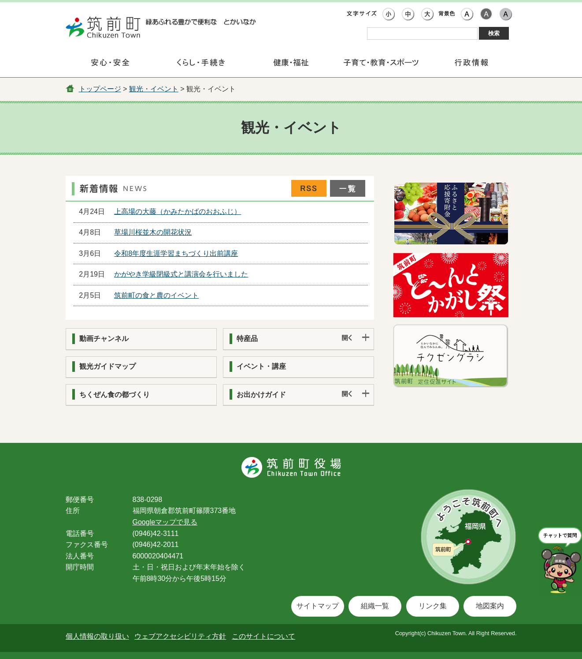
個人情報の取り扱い (97, 636)
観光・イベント (153, 89)
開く (355, 338)
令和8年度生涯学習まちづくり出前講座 (176, 253)
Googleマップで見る (165, 522)
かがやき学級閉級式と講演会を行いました (181, 274)
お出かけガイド (261, 394)
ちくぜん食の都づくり (114, 394)
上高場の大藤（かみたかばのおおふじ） (177, 211)
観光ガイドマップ (107, 366)
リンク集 (433, 606)
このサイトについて (263, 636)
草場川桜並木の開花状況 (153, 232)
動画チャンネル (104, 338)
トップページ (100, 89)
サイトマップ (318, 606)
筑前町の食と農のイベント (156, 295)
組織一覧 (375, 606)
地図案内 (490, 606)
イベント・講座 (261, 366)
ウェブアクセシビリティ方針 (180, 636)
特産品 (247, 338)
